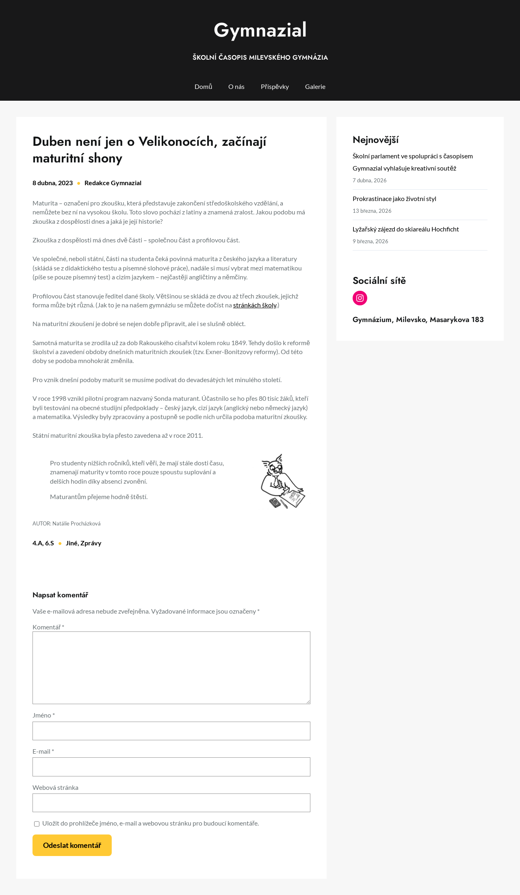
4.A (37, 543)
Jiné (72, 543)
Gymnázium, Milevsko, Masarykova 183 (418, 319)
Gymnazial (260, 30)
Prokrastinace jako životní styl (394, 198)
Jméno (43, 715)
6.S (49, 543)
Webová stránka (55, 787)
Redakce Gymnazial (112, 182)
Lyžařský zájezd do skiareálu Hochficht (406, 229)
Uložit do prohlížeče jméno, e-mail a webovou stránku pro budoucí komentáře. (150, 823)
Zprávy (91, 543)
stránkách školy (254, 305)
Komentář (48, 627)
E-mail (43, 751)
